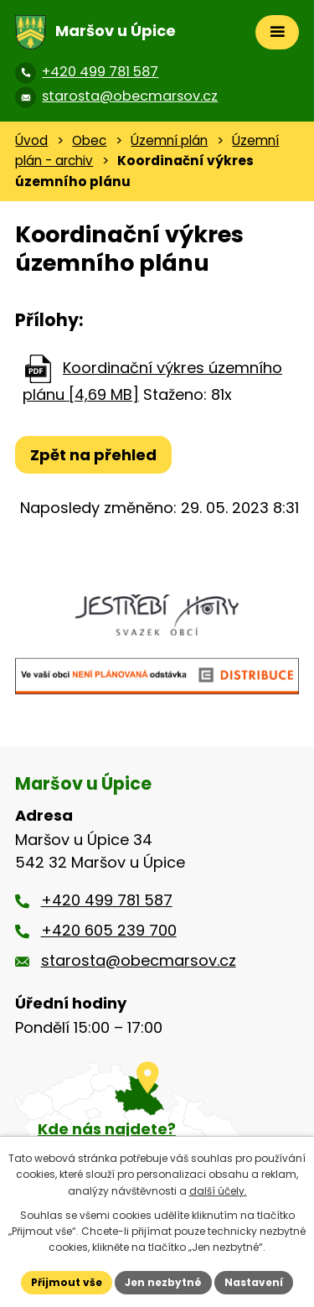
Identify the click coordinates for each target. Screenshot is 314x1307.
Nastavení (253, 1282)
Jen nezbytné (163, 1282)
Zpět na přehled (93, 454)
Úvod (31, 140)
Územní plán (169, 140)
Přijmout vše (66, 1282)
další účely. (218, 1191)
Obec (89, 140)
